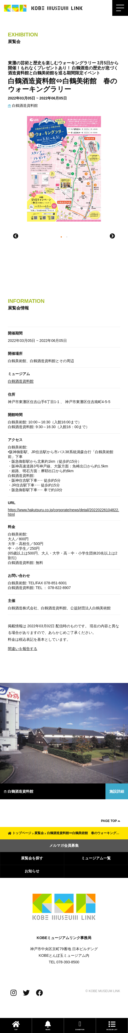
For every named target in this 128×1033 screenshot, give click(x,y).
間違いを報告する (22, 649)
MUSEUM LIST (111, 1025)
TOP (15, 1025)
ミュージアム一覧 (96, 858)
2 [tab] (67, 237)
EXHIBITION (79, 1025)
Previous (15, 236)
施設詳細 (116, 791)
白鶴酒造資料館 (23, 105)
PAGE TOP (110, 821)
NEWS (47, 1025)
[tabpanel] (64, 171)
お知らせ (32, 871)
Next (112, 236)
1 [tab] (61, 237)
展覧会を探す (32, 858)
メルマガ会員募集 (64, 845)
